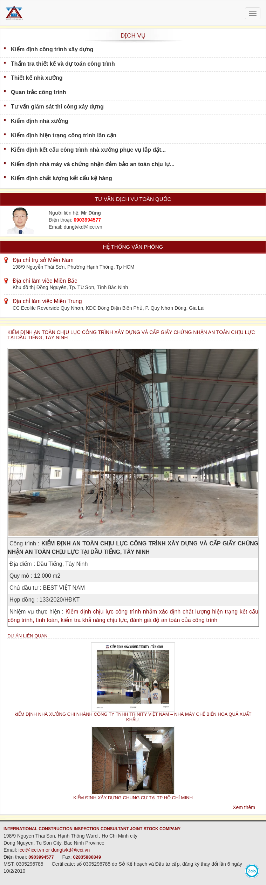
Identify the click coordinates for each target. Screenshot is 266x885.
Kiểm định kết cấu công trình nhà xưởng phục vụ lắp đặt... (88, 150)
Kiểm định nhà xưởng (39, 121)
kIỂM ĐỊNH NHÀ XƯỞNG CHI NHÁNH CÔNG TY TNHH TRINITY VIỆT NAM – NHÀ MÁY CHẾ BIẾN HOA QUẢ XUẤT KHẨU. (133, 717)
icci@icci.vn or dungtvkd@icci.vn (54, 850)
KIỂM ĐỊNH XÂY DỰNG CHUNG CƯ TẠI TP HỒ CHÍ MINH (133, 797)
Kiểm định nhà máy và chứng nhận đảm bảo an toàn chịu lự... (93, 164)
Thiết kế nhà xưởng (36, 78)
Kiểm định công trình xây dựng (52, 49)
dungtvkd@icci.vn (83, 227)
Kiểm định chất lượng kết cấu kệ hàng (61, 178)
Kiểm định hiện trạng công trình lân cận (63, 135)
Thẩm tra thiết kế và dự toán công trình (63, 64)
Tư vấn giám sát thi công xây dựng (57, 107)
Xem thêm (244, 807)
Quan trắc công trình (38, 92)
